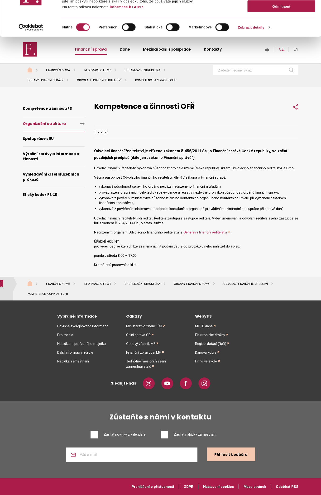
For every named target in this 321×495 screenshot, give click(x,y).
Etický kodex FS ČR (40, 194)
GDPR (188, 487)
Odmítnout (281, 40)
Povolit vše (281, 12)
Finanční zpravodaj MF (143, 352)
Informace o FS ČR (97, 70)
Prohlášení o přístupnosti (153, 487)
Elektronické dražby (210, 335)
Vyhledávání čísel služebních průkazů (51, 177)
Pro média (65, 335)
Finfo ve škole (206, 361)
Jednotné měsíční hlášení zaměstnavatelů (146, 364)
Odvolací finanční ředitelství (99, 80)
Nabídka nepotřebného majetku (81, 344)
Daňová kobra (205, 352)
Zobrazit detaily (251, 60)
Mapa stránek (255, 487)
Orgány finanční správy (45, 80)
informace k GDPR (126, 40)
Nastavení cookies (218, 487)
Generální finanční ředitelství (205, 232)
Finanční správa (58, 70)
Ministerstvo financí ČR (144, 326)
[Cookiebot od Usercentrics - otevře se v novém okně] (31, 60)
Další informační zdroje (75, 352)
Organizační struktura (142, 70)
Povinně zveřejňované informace (82, 326)
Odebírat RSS (287, 487)
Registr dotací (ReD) (210, 344)
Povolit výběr (281, 26)
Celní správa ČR (138, 335)
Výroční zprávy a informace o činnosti (51, 156)
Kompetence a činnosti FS (47, 108)
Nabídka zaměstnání (73, 361)
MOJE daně (204, 326)
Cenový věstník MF (140, 344)
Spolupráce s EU (38, 138)
